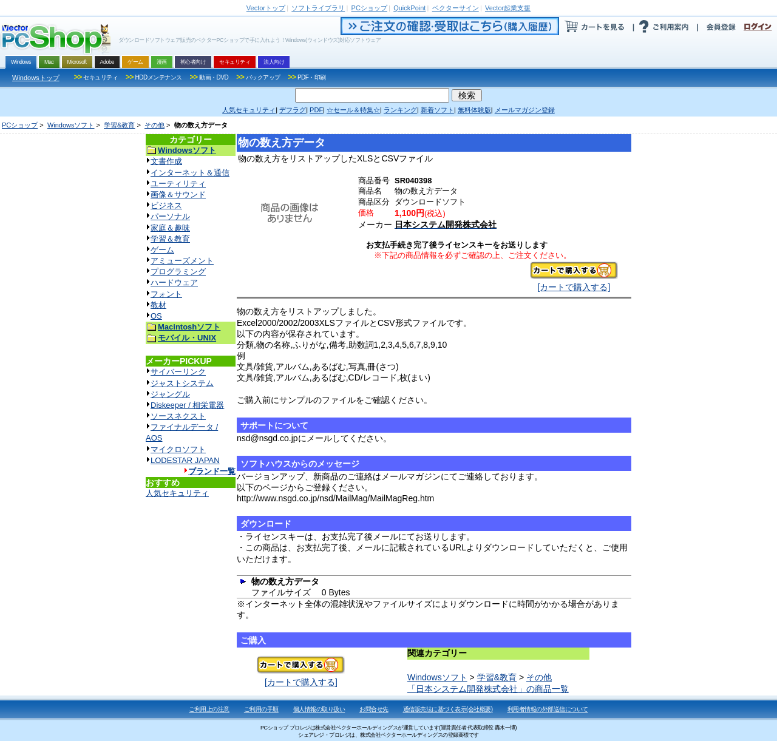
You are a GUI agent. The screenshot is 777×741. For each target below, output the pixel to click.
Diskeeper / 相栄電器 (187, 405)
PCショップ (20, 125)
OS (156, 315)
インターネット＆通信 (190, 172)
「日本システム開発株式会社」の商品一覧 (488, 689)
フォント (166, 294)
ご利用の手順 (261, 709)
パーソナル (170, 216)
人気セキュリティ (177, 493)
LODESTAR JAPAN (185, 460)
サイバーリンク (178, 371)
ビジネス (166, 205)
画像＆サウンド (178, 194)
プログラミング (178, 271)
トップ (265, 8)
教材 (158, 305)
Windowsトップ (35, 77)
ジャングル (170, 394)
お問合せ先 (373, 709)
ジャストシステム (182, 383)
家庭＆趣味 (170, 227)
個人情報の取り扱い (319, 709)
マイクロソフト (178, 449)
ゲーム (162, 249)
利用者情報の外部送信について (547, 709)
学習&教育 (119, 125)
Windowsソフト (71, 125)
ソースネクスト (178, 416)
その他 (154, 125)
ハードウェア (174, 282)
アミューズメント (182, 260)
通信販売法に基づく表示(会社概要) (448, 709)
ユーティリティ (178, 183)
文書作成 (166, 161)
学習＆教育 (170, 238)
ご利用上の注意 (209, 709)
